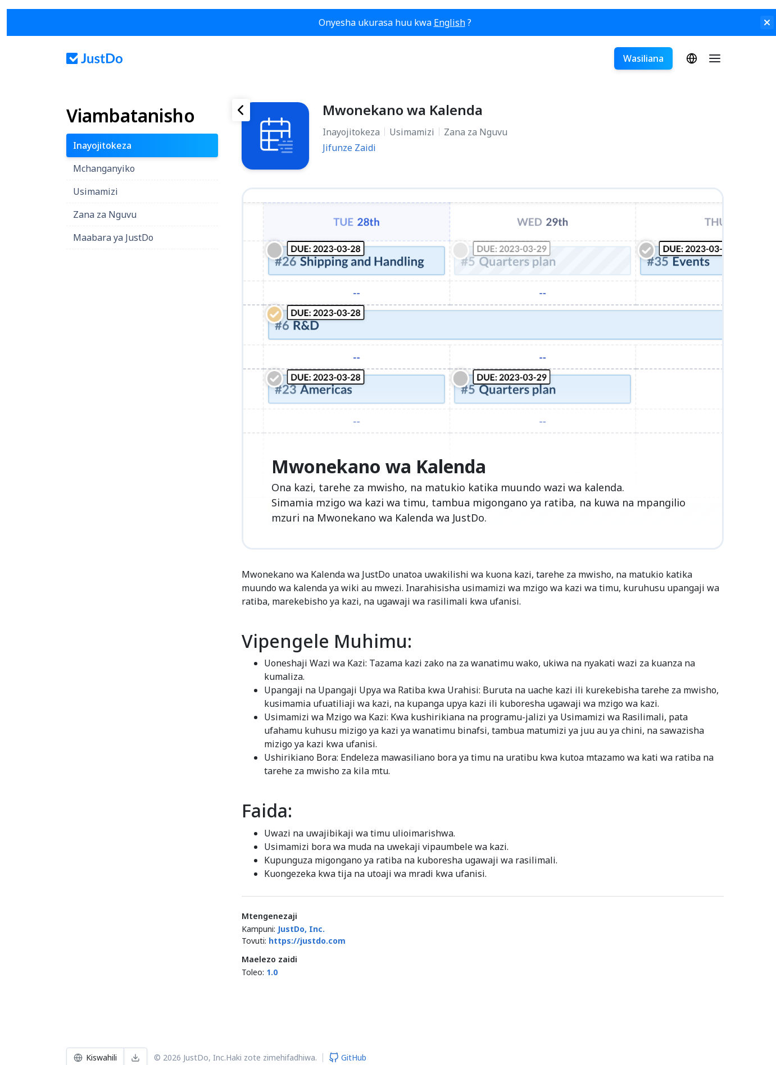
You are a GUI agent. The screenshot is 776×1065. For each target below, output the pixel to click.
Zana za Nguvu (475, 132)
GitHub (347, 1057)
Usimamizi (411, 132)
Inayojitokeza (351, 132)
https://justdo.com (307, 940)
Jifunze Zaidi (349, 147)
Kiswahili (691, 58)
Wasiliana (643, 58)
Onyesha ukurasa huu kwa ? (395, 22)
